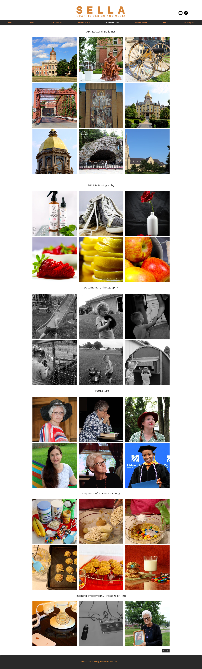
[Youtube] (180, 13)
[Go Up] (166, 650)
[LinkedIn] (186, 13)
